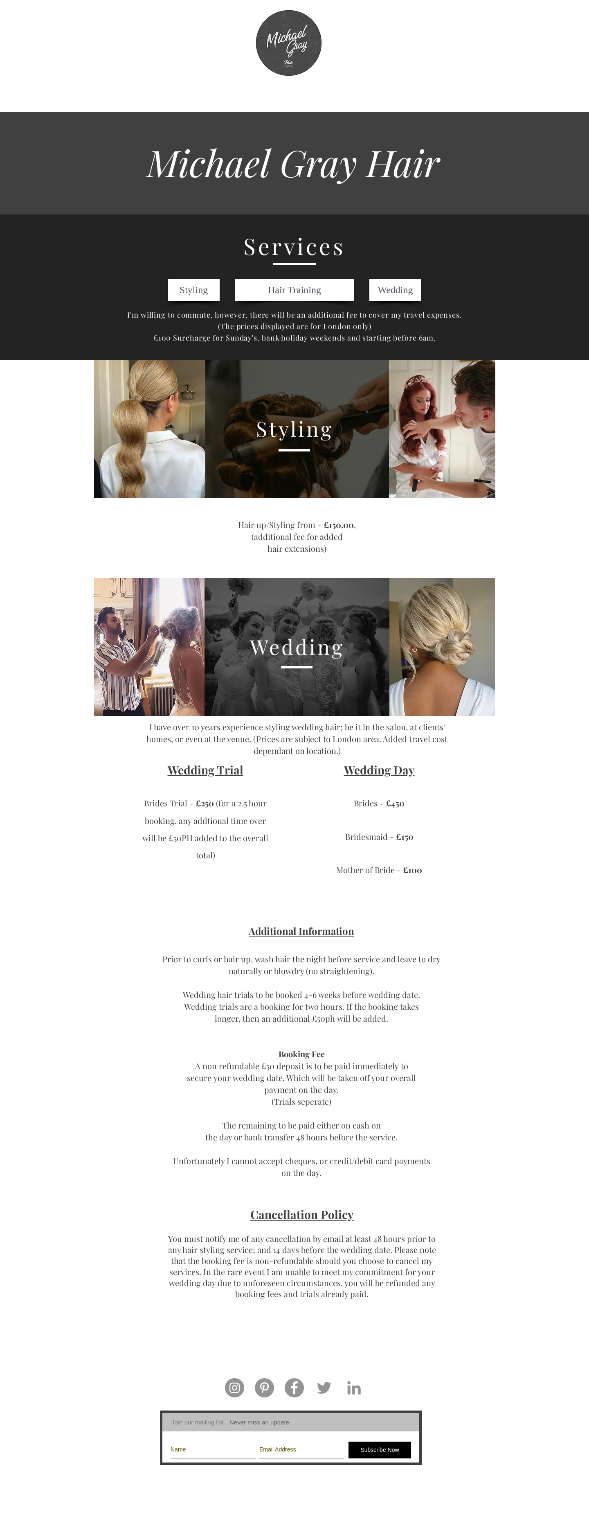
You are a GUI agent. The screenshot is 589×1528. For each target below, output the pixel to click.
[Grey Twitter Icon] (324, 1387)
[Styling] (194, 290)
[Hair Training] (294, 290)
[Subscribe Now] (379, 1450)
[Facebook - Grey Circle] (294, 1387)
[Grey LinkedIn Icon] (354, 1387)
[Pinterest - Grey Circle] (264, 1387)
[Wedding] (395, 290)
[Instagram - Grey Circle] (234, 1387)
